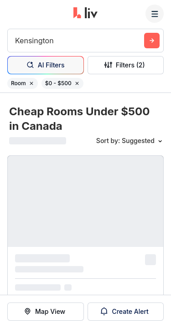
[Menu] (154, 14)
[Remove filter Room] (31, 83)
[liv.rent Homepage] (85, 13)
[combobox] (16, 40)
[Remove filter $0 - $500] (77, 83)
